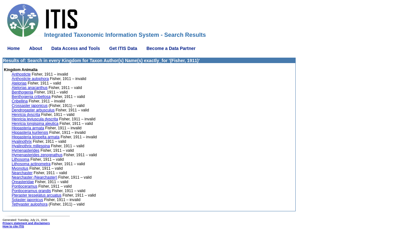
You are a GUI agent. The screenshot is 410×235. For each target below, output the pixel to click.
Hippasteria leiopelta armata (35, 137)
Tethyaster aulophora (29, 204)
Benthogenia (22, 92)
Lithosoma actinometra (31, 164)
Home (13, 48)
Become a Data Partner (170, 48)
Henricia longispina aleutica (35, 123)
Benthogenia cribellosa (31, 96)
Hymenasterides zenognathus (37, 155)
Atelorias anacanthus (29, 87)
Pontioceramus (24, 186)
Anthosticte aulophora (30, 79)
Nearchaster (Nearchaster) (34, 177)
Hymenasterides (25, 150)
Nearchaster (22, 173)
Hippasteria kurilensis (30, 132)
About (35, 48)
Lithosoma (20, 159)
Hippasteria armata (28, 128)
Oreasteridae (23, 182)
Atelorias (19, 83)
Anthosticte (21, 74)
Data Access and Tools (75, 48)
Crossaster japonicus (29, 105)
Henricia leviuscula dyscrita (35, 119)
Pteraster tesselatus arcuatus (36, 195)
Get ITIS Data (123, 48)
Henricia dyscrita (26, 114)
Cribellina (20, 101)
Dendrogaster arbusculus (33, 110)
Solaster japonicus (27, 200)
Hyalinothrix (22, 141)
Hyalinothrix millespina (31, 146)
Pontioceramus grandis (31, 191)
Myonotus (20, 168)
